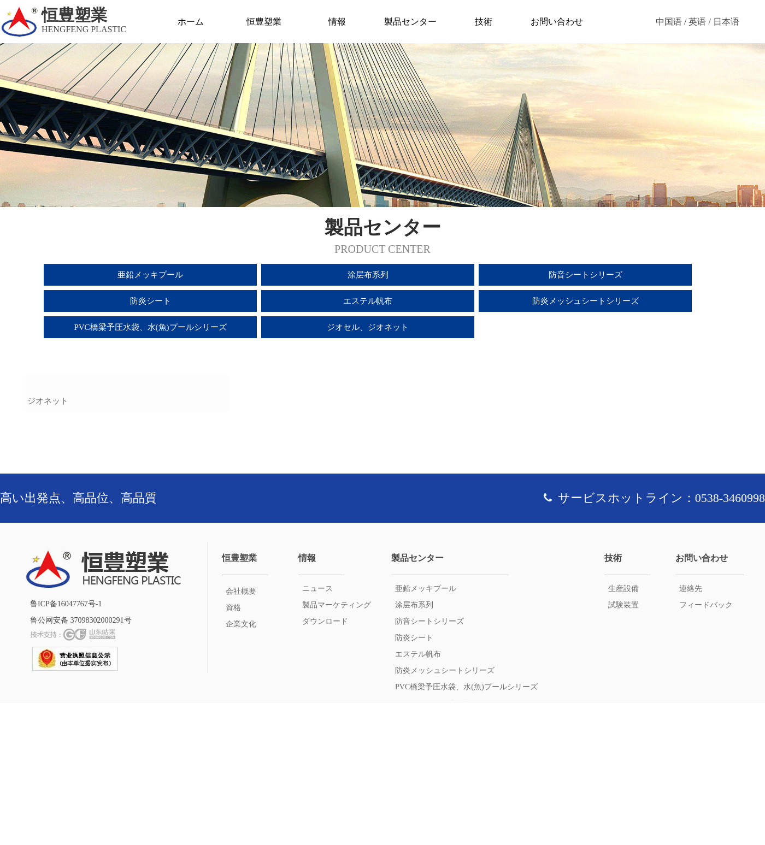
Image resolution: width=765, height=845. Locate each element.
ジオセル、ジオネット (368, 327)
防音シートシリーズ (585, 274)
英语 (697, 21)
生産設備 (623, 730)
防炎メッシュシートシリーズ (585, 301)
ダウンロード (325, 763)
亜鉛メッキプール (150, 274)
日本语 (726, 21)
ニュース (317, 730)
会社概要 (241, 733)
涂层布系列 (368, 274)
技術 (483, 21)
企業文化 (241, 766)
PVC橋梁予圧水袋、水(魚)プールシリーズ (150, 327)
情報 (337, 21)
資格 (233, 750)
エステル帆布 (367, 301)
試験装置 (623, 747)
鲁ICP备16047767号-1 (66, 746)
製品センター (410, 21)
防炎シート (150, 301)
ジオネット (47, 543)
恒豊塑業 (263, 21)
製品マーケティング (336, 747)
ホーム (191, 21)
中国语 (669, 21)
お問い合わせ (557, 21)
